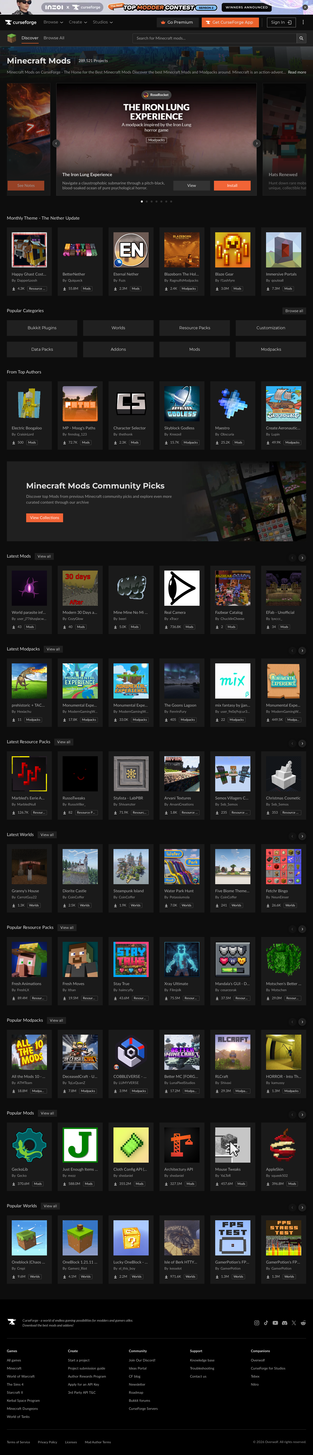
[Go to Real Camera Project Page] (181, 600)
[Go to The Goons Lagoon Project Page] (181, 692)
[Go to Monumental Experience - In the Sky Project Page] (131, 692)
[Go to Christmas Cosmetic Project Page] (283, 785)
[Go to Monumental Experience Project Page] (283, 692)
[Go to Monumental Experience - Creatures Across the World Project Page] (80, 692)
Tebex (255, 1376)
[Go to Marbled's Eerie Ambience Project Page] (29, 785)
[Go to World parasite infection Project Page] (29, 600)
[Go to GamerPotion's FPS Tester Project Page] (232, 1249)
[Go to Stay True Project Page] (131, 971)
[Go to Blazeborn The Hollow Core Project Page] (181, 261)
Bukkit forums (139, 1400)
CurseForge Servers (143, 1409)
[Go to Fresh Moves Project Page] (80, 971)
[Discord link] (285, 1323)
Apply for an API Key (83, 1384)
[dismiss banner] (305, 7)
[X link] (294, 1323)
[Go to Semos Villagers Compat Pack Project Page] (232, 785)
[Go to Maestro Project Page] (232, 415)
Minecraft (14, 1368)
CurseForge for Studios (268, 1368)
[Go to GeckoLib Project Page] (29, 1157)
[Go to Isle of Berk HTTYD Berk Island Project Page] (181, 1249)
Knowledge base (202, 1360)
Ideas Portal (137, 1368)
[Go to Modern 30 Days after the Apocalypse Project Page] (80, 600)
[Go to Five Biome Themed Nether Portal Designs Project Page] (232, 878)
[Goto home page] (21, 22)
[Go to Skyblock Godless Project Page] (181, 415)
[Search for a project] (215, 38)
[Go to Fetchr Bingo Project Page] (283, 878)
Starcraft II (15, 1392)
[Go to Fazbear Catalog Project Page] (232, 600)
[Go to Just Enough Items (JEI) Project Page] (80, 1157)
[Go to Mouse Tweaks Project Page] (232, 1157)
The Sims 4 (15, 1384)
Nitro (255, 1384)
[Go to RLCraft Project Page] (232, 1064)
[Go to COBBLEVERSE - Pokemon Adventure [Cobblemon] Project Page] (131, 1064)
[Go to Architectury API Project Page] (181, 1157)
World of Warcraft (21, 1376)
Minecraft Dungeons (22, 1409)
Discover (30, 38)
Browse (54, 22)
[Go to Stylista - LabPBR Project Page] (131, 785)
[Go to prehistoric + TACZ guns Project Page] (29, 692)
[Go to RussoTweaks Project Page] (80, 785)
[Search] (301, 38)
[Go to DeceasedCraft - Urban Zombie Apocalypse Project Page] (80, 1064)
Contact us (198, 1376)
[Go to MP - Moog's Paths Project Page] (80, 415)
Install (232, 186)
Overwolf (258, 1360)
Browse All (54, 38)
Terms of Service (18, 1442)
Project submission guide (86, 1368)
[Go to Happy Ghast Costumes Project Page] (29, 261)
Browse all (294, 311)
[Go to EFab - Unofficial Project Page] (283, 600)
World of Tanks (18, 1417)
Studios (103, 22)
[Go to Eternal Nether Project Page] (131, 261)
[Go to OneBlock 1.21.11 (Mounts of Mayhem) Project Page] (80, 1249)
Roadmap (136, 1392)
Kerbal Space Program (23, 1400)
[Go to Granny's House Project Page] (29, 878)
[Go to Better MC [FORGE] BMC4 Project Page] (181, 1064)
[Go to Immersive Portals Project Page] (283, 261)
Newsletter (137, 1384)
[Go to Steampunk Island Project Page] (131, 878)
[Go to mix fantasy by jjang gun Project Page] (232, 692)
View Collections (44, 518)
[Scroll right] (302, 558)
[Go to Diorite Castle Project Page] (80, 878)
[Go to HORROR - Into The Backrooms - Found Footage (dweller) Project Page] (283, 1064)
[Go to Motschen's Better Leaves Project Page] (283, 971)
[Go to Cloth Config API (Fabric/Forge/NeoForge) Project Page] (131, 1157)
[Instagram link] (257, 1323)
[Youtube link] (275, 1323)
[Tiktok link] (266, 1323)
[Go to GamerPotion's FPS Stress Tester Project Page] (283, 1249)
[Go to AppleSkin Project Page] (283, 1157)
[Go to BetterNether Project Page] (80, 261)
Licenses (71, 1442)
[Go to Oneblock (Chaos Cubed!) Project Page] (29, 1249)
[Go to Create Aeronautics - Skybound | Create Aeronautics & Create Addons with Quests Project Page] (283, 415)
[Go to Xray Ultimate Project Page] (181, 971)
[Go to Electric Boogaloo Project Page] (29, 415)
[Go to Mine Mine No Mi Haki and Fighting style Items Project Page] (131, 600)
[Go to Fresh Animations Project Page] (29, 971)
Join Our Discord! (142, 1360)
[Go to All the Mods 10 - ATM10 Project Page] (29, 1064)
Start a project (78, 1360)
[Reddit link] (303, 1323)
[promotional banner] (156, 7)
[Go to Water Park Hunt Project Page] (181, 878)
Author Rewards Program (87, 1376)
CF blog (134, 1376)
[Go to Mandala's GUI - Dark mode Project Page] (232, 971)
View (191, 186)
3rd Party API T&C (82, 1392)
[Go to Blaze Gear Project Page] (232, 261)
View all (44, 556)
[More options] (303, 22)
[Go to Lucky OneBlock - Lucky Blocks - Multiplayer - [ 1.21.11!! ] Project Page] (131, 1249)
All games (14, 1360)
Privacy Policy (47, 1442)
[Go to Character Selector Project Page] (131, 415)
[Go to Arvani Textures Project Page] (181, 785)
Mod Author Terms (98, 1442)
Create (78, 22)
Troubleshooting (202, 1368)
